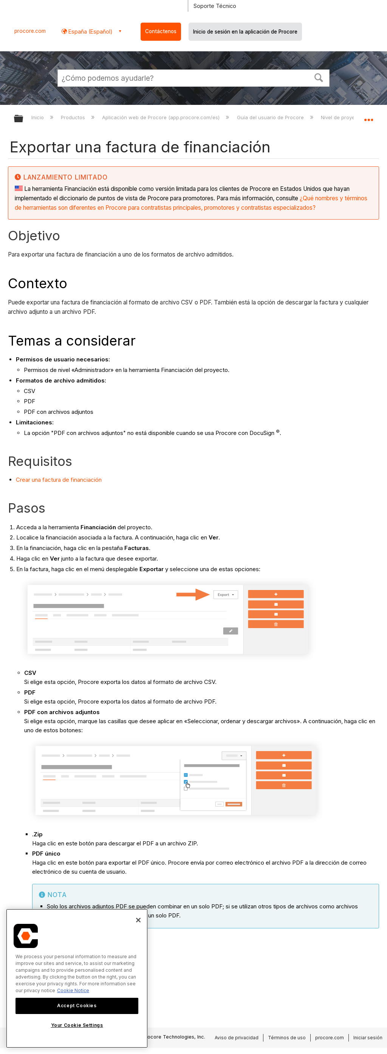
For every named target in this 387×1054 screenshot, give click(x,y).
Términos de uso (287, 1037)
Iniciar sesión (367, 1037)
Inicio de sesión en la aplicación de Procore (245, 32)
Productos (74, 117)
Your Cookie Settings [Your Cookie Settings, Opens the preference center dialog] (77, 1025)
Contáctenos (160, 31)
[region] (77, 978)
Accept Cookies (76, 1005)
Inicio (38, 117)
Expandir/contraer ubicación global (368, 116)
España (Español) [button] (90, 31)
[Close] (138, 920)
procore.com (30, 31)
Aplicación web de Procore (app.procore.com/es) (161, 117)
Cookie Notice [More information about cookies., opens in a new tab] (73, 990)
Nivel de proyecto (342, 117)
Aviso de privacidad (237, 1037)
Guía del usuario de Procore (271, 117)
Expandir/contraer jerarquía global (23, 119)
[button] (319, 77)
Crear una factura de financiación (59, 479)
